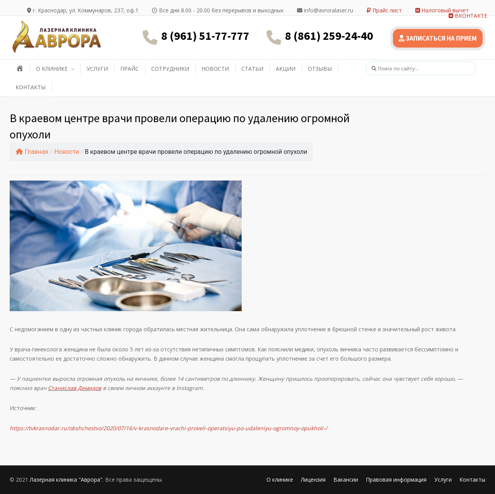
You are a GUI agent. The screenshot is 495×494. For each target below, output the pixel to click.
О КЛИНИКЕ (52, 68)
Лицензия (313, 479)
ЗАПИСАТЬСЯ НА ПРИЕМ (438, 38)
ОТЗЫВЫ (320, 68)
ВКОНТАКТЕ (468, 15)
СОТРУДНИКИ (170, 68)
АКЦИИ (285, 68)
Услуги (443, 479)
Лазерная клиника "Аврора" (66, 479)
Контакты (472, 479)
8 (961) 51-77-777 (205, 35)
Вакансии (345, 479)
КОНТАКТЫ (30, 87)
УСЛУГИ (97, 68)
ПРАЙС (129, 68)
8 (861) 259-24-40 (329, 35)
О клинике (279, 479)
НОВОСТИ (215, 68)
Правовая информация (396, 479)
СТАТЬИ (252, 68)
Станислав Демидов (74, 388)
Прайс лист (384, 10)
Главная (32, 151)
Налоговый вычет (442, 10)
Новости (66, 151)
